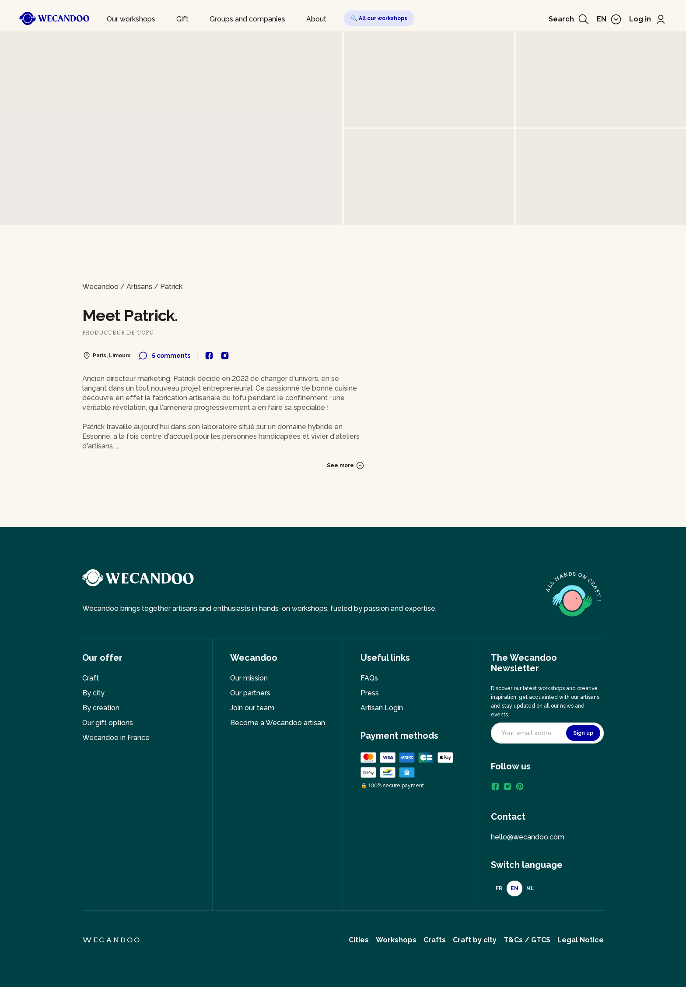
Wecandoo (100, 286)
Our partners (250, 693)
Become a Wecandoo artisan (277, 723)
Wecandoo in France (116, 737)
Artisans (139, 286)
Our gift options (107, 723)
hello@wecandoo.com (527, 837)
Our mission (249, 678)
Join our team (252, 708)
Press (369, 693)
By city (93, 693)
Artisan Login (381, 708)
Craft (90, 678)
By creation (100, 708)
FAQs (369, 678)
